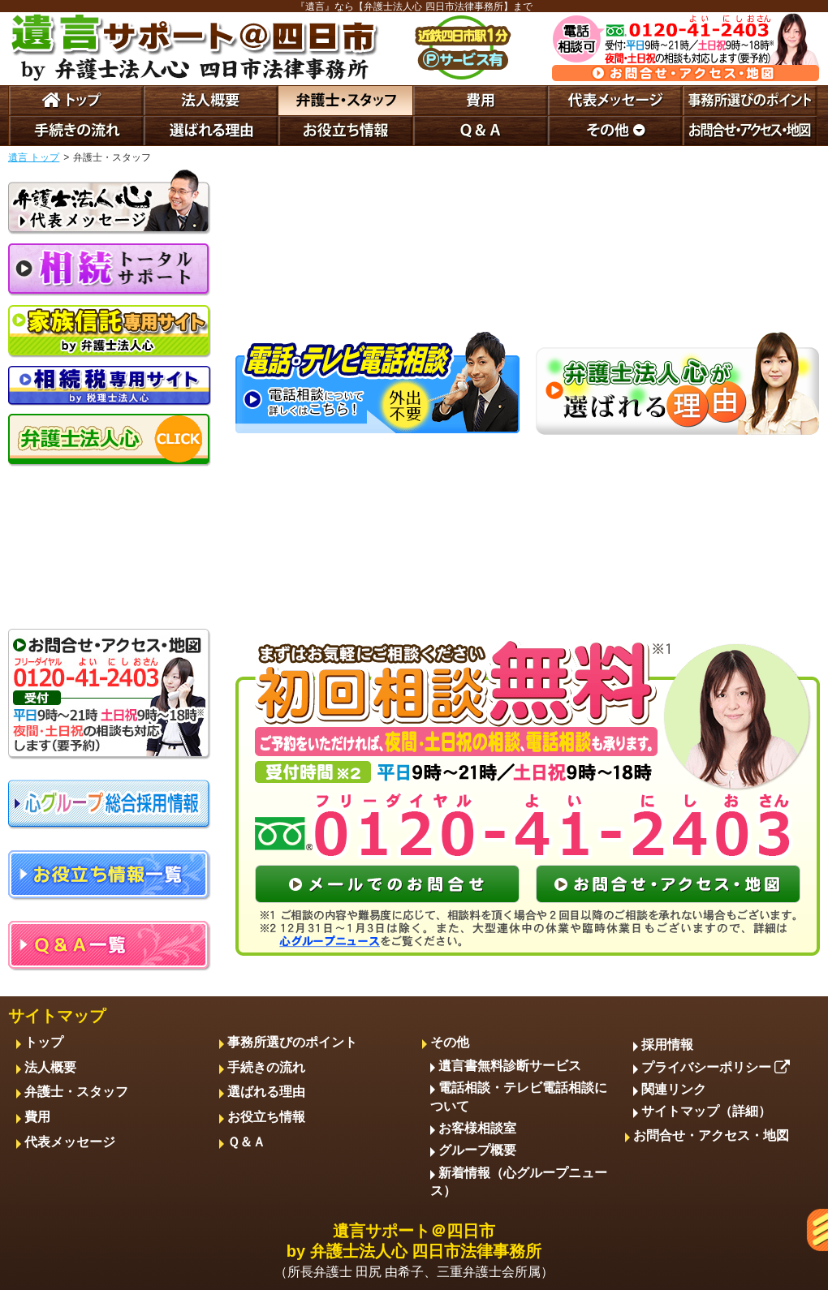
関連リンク (673, 1089)
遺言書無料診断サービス (509, 1066)
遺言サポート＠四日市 (414, 1252)
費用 (37, 1117)
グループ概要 (477, 1150)
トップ (43, 1042)
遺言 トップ (33, 157)
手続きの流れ (266, 1067)
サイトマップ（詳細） (706, 1111)
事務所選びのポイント (292, 1042)
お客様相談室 (477, 1128)
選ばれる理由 (266, 1092)
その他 (449, 1042)
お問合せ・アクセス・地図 (711, 1135)
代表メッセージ (69, 1142)
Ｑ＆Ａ (246, 1142)
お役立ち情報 (266, 1117)
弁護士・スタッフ (76, 1092)
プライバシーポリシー (715, 1067)
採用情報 (667, 1044)
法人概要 (50, 1067)
